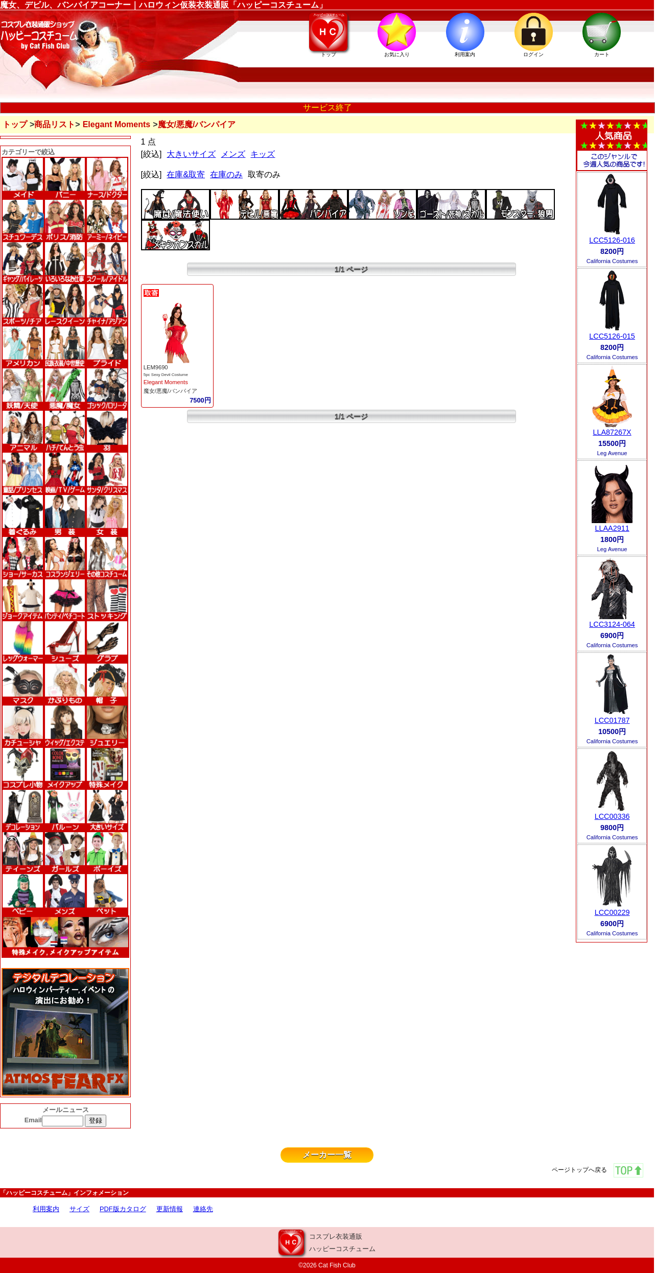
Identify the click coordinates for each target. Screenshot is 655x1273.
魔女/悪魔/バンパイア (170, 391)
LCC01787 (612, 720)
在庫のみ (226, 174)
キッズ (262, 154)
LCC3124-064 (612, 624)
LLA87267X (612, 432)
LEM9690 (156, 367)
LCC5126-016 (612, 240)
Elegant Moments (116, 124)
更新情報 (169, 1209)
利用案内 (46, 1209)
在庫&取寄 (186, 174)
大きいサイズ (191, 154)
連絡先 (203, 1209)
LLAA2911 (612, 528)
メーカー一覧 (327, 1154)
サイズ (79, 1209)
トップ (15, 124)
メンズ (233, 154)
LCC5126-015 (612, 336)
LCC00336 (612, 816)
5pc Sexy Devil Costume (166, 374)
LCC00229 (612, 912)
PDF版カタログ (123, 1209)
